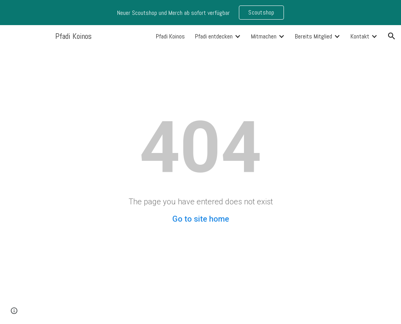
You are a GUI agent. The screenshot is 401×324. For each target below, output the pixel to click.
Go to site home (200, 219)
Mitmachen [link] (263, 36)
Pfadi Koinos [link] (170, 36)
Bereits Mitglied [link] (313, 36)
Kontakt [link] (359, 36)
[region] (200, 12)
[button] (391, 36)
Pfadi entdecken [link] (214, 36)
